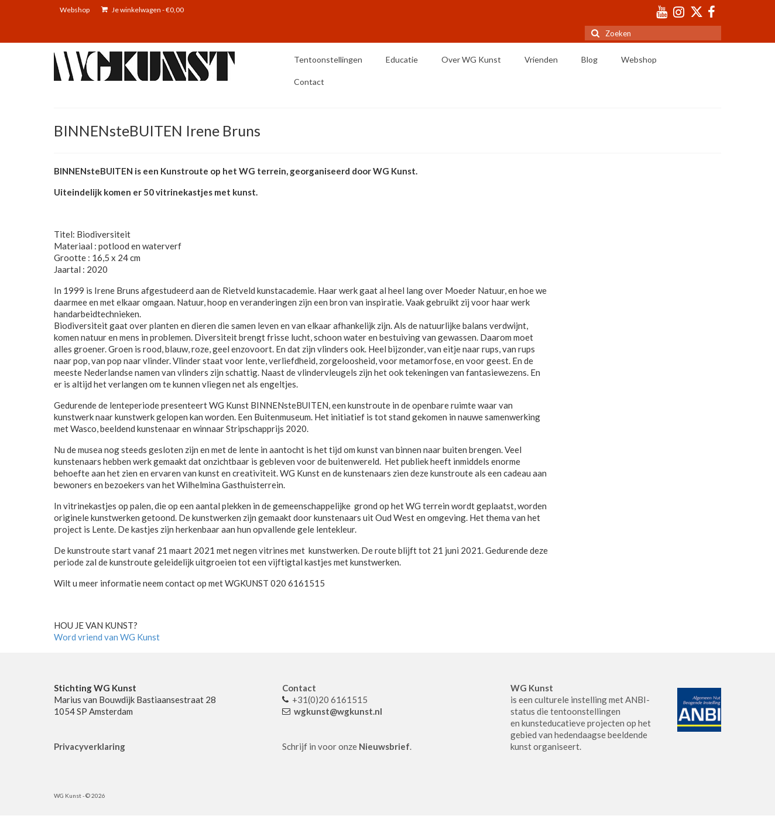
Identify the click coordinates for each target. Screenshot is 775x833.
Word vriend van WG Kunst (107, 637)
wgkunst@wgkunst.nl (338, 711)
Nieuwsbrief (384, 746)
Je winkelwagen (142, 9)
